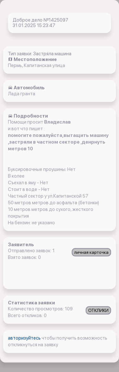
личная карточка (91, 252)
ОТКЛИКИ (98, 310)
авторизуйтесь (25, 338)
